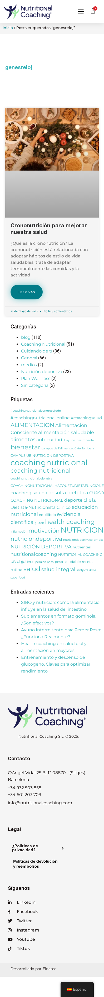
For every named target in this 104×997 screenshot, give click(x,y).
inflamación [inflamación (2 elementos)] (19, 531)
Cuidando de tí (36, 351)
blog (26, 337)
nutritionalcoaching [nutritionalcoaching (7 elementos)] (34, 554)
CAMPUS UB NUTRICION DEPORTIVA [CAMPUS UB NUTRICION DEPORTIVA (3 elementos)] (42, 456)
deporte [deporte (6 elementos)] (73, 500)
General (29, 357)
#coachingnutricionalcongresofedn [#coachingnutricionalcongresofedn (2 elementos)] (36, 410)
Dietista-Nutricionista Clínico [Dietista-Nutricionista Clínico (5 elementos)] (41, 507)
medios (29, 364)
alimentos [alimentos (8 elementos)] (23, 439)
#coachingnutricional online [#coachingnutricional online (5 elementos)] (40, 417)
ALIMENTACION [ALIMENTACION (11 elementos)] (32, 424)
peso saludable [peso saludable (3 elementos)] (68, 562)
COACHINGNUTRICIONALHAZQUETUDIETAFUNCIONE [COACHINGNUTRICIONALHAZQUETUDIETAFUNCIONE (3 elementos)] (57, 486)
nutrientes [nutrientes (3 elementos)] (82, 547)
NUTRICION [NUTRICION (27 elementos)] (82, 529)
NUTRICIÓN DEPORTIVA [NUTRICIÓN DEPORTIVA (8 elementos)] (41, 547)
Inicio (8, 27)
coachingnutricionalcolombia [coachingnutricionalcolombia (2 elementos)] (31, 478)
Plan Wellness (35, 378)
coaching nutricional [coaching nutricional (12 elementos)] (41, 470)
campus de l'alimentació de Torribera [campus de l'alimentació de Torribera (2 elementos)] (68, 448)
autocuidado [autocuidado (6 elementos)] (50, 439)
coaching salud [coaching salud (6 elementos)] (28, 492)
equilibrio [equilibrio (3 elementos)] (47, 515)
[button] (81, 11)
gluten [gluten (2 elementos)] (39, 523)
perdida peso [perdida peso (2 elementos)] (44, 562)
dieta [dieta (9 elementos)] (90, 500)
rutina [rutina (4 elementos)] (16, 569)
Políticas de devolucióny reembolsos (35, 864)
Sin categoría (34, 385)
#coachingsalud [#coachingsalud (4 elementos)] (86, 418)
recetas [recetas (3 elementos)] (88, 562)
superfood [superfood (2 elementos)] (18, 577)
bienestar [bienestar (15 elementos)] (26, 447)
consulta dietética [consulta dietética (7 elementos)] (67, 493)
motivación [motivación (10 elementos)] (44, 530)
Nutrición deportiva (41, 371)
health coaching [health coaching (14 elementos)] (70, 521)
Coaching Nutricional (43, 344)
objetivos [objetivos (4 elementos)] (25, 561)
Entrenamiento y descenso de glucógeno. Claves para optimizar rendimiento (55, 664)
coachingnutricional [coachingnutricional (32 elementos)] (49, 462)
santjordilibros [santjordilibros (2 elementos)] (86, 570)
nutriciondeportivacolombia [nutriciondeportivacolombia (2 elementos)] (83, 540)
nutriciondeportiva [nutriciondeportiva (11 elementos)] (36, 538)
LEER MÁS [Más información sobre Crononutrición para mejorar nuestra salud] (26, 292)
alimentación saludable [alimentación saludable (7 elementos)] (66, 432)
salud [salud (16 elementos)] (31, 569)
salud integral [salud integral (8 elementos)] (58, 569)
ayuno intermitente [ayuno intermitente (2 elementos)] (80, 440)
